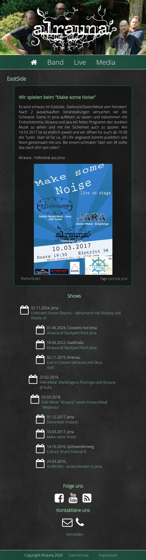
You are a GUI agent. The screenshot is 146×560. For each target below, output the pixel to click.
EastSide (114, 278)
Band (55, 62)
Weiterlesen (30, 278)
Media (105, 62)
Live (80, 62)
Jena (124, 278)
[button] (73, 273)
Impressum (108, 555)
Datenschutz (78, 555)
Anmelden (74, 534)
